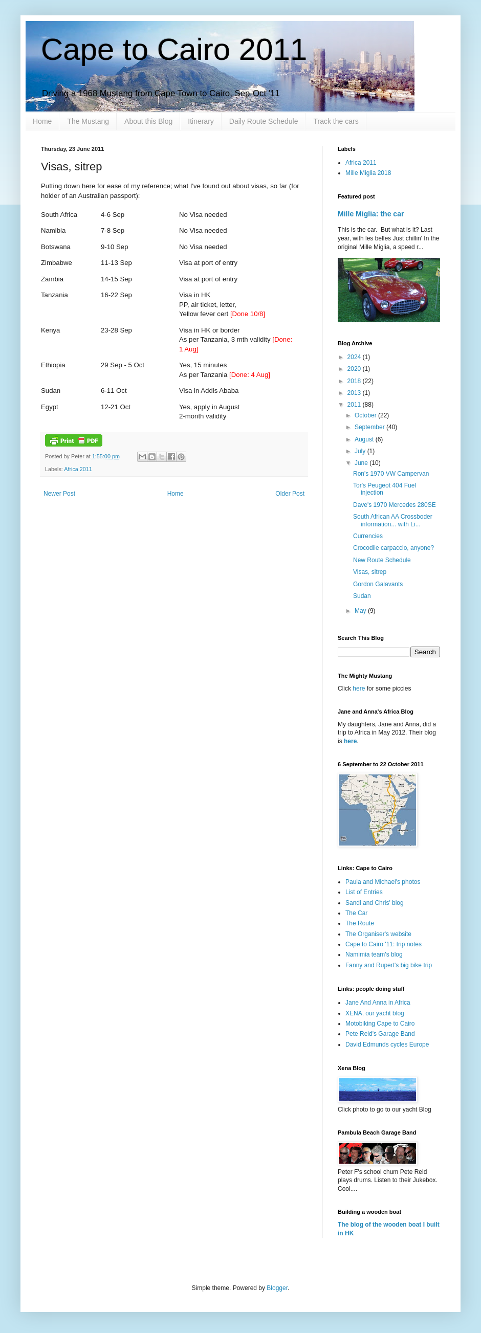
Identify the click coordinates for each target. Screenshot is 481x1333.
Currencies (368, 536)
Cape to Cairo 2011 (174, 49)
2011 (355, 404)
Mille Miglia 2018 (368, 172)
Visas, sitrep (369, 571)
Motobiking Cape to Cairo (379, 1023)
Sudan (362, 595)
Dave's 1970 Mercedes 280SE (394, 504)
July (361, 451)
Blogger (277, 1288)
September (370, 427)
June (362, 462)
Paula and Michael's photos (382, 881)
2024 (355, 357)
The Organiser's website (378, 934)
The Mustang (88, 121)
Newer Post (59, 493)
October (366, 415)
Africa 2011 (78, 469)
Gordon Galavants (378, 584)
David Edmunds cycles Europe (387, 1044)
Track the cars (335, 121)
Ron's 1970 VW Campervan (391, 473)
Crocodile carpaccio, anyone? (393, 547)
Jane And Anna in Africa (377, 1002)
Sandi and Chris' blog (374, 902)
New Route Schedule (382, 560)
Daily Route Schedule (263, 121)
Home (42, 121)
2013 (355, 392)
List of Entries (364, 892)
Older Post (289, 493)
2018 (355, 381)
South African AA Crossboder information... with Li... (392, 520)
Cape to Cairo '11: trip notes (383, 944)
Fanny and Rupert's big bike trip (388, 965)
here (359, 688)
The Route (359, 923)
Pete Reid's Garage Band (380, 1033)
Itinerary (201, 121)
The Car (356, 913)
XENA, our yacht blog (374, 1013)
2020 (355, 368)
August (365, 439)
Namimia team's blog (374, 954)
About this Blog (148, 121)
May (361, 610)
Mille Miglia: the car (371, 214)
